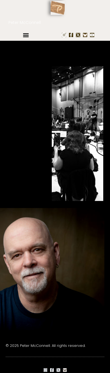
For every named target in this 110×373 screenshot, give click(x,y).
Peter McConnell (24, 22)
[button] (25, 35)
